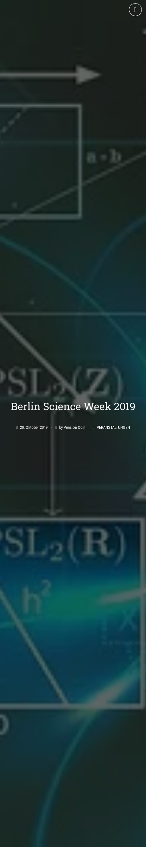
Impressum (41, 839)
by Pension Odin (72, 379)
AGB (17, 839)
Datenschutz (75, 839)
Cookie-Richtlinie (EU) (115, 839)
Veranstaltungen (113, 379)
